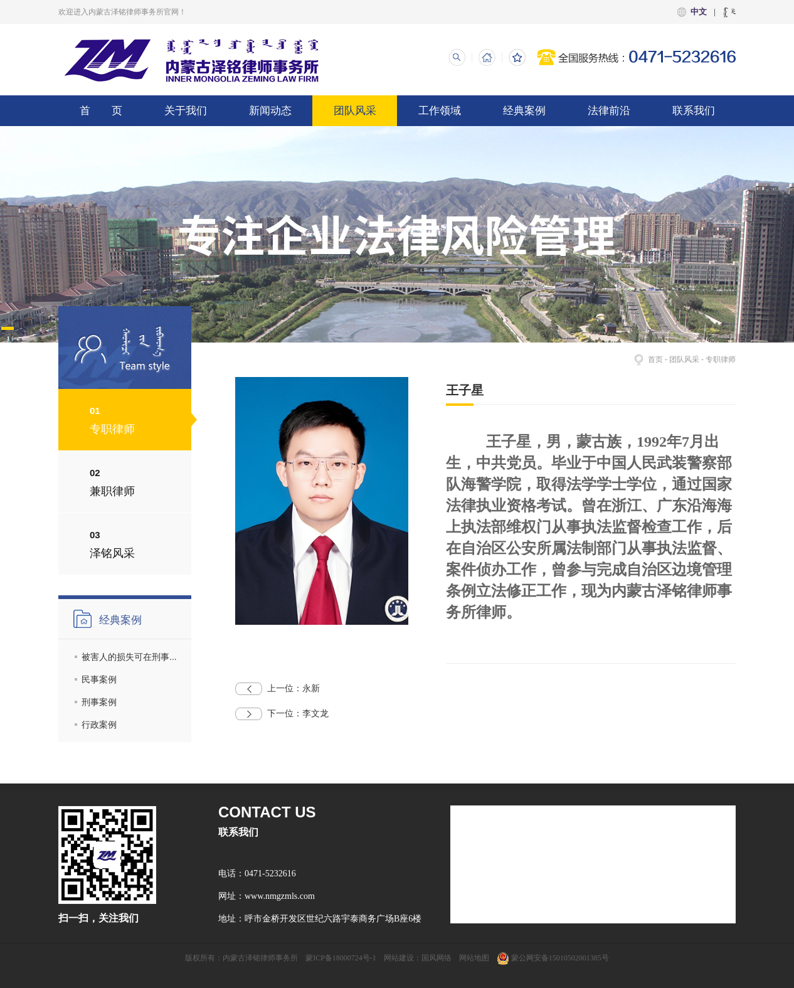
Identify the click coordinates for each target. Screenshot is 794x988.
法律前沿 (609, 111)
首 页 (101, 111)
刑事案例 (99, 702)
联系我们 (693, 111)
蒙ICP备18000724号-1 (340, 957)
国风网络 (436, 957)
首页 (655, 359)
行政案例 (99, 725)
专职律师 (721, 359)
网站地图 (474, 957)
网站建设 (399, 957)
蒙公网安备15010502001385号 (553, 957)
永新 (277, 688)
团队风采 (355, 111)
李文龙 (282, 713)
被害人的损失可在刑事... (129, 657)
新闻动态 (270, 111)
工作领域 (439, 111)
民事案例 (99, 679)
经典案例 (524, 111)
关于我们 (185, 111)
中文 (699, 11)
